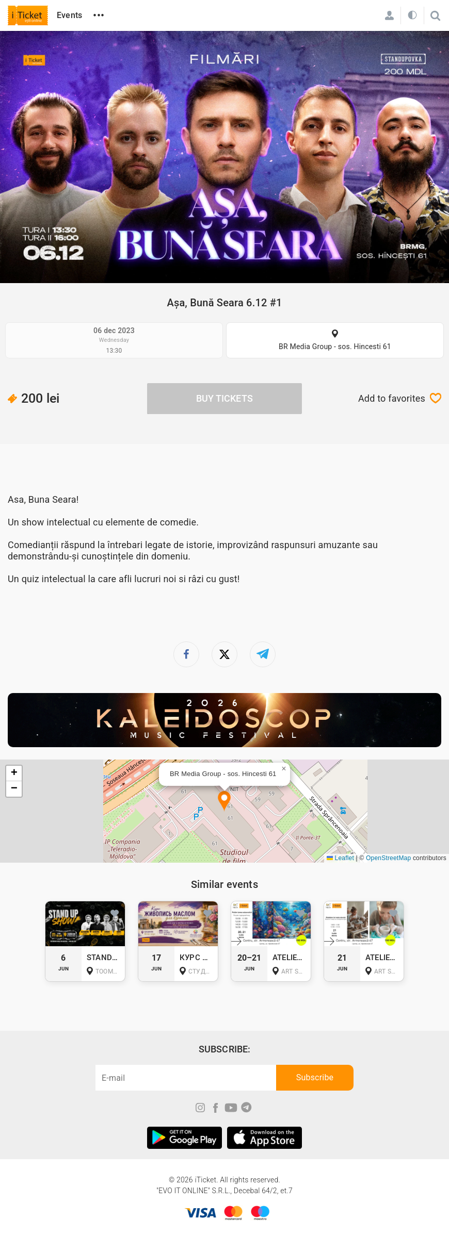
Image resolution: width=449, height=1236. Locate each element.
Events (69, 15)
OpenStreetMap (388, 858)
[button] (224, 801)
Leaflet (340, 858)
